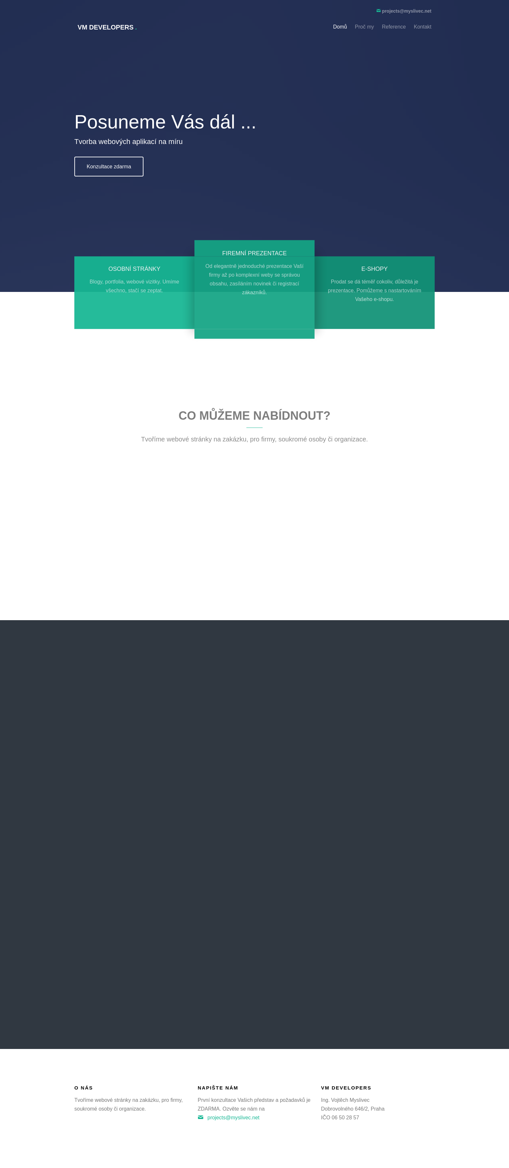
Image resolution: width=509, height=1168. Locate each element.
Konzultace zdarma (109, 166)
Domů (340, 27)
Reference (394, 27)
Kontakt (422, 27)
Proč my (364, 27)
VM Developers (107, 27)
